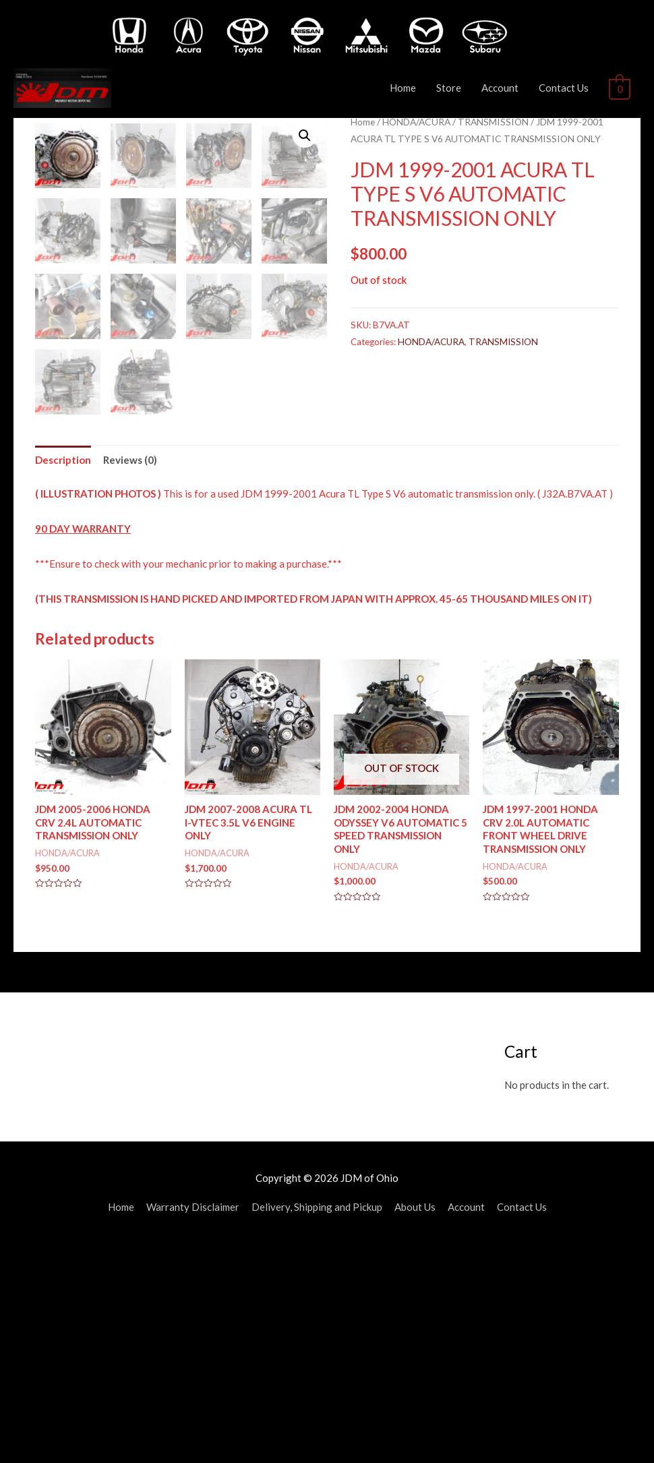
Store (452, 88)
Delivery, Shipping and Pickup (316, 1426)
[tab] (63, 679)
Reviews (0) (130, 679)
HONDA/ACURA (416, 121)
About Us (415, 1426)
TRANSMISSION (493, 121)
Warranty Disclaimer (192, 1426)
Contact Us (567, 88)
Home (406, 88)
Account (503, 88)
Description (63, 679)
